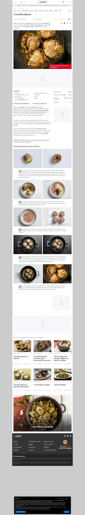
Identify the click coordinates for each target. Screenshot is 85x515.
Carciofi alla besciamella (25, 142)
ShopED (19, 460)
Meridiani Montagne (24, 458)
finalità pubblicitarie (21, 504)
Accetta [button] (66, 511)
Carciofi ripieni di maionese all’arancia (21, 386)
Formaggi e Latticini (25, 10)
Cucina (23, 5)
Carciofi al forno (39, 140)
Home (14, 8)
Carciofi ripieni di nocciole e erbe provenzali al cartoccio (42, 358)
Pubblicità (15, 460)
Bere (27, 5)
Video (53, 5)
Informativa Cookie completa (55, 462)
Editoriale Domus (48, 458)
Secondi (36, 10)
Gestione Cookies (63, 462)
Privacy (47, 462)
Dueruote (18, 458)
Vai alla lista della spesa (40, 103)
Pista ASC (59, 458)
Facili (60, 10)
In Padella (55, 10)
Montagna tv (54, 458)
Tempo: (18, 363)
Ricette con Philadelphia (61, 5)
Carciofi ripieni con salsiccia (20, 357)
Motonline (42, 458)
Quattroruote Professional (66, 458)
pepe (36, 98)
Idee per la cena (48, 5)
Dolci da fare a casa (38, 5)
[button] (70, 10)
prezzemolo (21, 99)
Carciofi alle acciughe (42, 385)
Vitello (19, 10)
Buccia (68, 447)
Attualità (31, 5)
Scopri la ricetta (27, 363)
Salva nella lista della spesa (22, 103)
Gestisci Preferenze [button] (20, 511)
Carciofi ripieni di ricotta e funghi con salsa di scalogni (61, 358)
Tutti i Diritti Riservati (42, 462)
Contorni (45, 10)
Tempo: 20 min (42, 429)
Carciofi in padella (42, 426)
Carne (15, 10)
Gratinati (50, 10)
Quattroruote (31, 458)
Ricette (19, 5)
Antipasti (22, 8)
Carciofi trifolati (31, 140)
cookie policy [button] (50, 501)
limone (37, 95)
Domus (14, 458)
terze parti (32, 502)
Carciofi (32, 10)
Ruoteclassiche (37, 458)
